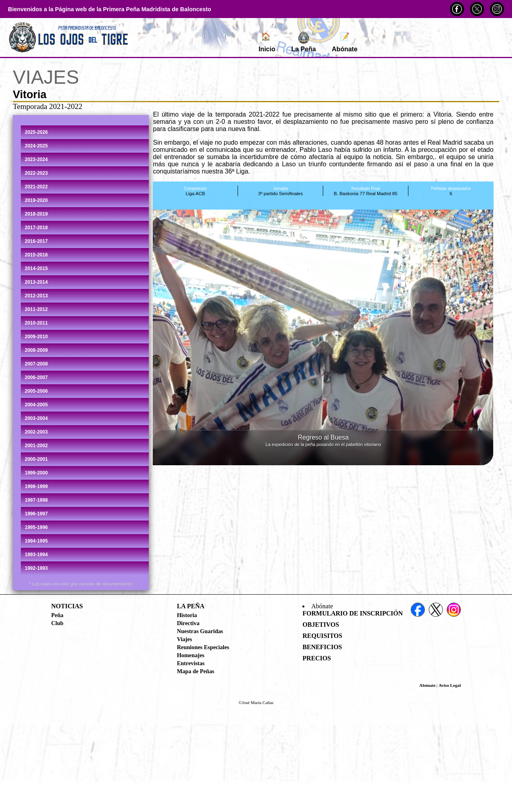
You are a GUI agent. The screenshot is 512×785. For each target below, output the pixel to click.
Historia (187, 615)
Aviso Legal (450, 685)
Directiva (188, 623)
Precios (316, 658)
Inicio (266, 42)
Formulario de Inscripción (352, 613)
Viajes (184, 639)
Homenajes (190, 655)
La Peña (303, 42)
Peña (57, 615)
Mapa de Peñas (195, 671)
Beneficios (322, 647)
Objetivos (320, 624)
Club (57, 623)
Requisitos (322, 635)
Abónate (345, 42)
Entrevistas (190, 663)
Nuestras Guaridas (200, 631)
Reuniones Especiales (203, 647)
